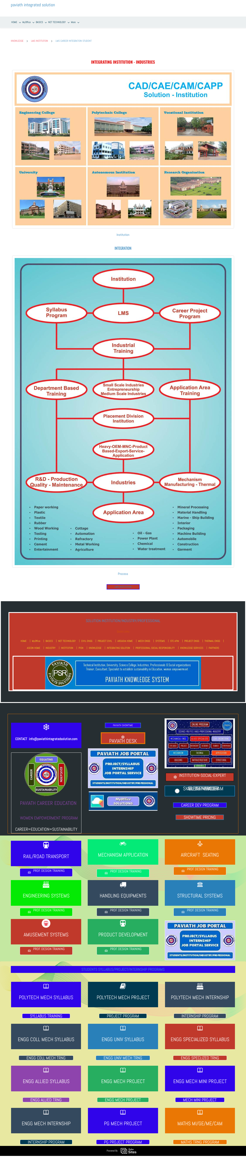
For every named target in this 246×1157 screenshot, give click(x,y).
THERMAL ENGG (212, 637)
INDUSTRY (51, 644)
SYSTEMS (160, 637)
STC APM (174, 637)
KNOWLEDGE (17, 37)
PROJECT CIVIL (105, 637)
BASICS (49, 637)
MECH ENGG (144, 637)
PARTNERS (214, 644)
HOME (23, 637)
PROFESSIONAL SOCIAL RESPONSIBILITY (155, 644)
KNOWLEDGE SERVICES (191, 644)
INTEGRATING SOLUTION (118, 644)
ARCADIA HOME (125, 637)
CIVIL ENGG (86, 637)
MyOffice (36, 637)
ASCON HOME (33, 644)
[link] (123, 68)
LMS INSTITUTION (39, 37)
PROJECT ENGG (191, 637)
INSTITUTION (67, 644)
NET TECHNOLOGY (67, 637)
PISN (81, 644)
